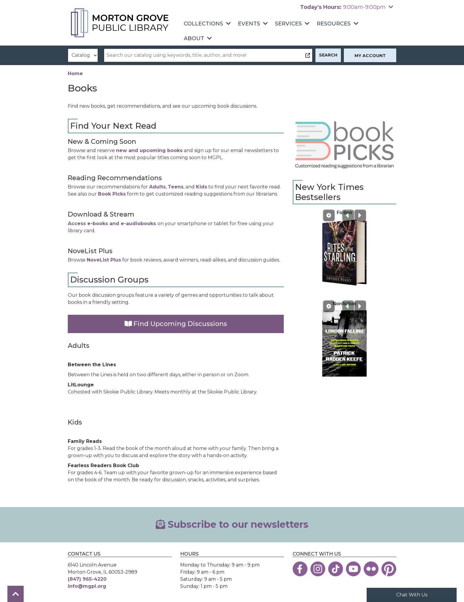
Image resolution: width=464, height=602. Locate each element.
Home (75, 73)
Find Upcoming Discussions (176, 324)
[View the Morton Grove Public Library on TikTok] (335, 568)
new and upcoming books (149, 150)
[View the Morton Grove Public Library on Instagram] (317, 568)
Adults (157, 187)
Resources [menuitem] (334, 23)
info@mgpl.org (87, 586)
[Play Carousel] (329, 215)
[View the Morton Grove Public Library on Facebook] (300, 568)
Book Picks (112, 194)
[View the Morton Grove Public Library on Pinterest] (388, 568)
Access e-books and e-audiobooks (112, 223)
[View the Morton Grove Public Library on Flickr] (371, 568)
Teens (175, 187)
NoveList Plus (104, 260)
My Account (370, 55)
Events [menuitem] (249, 23)
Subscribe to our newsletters (232, 524)
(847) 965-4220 (87, 579)
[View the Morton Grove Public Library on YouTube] (353, 568)
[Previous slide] (348, 215)
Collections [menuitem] (203, 23)
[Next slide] (360, 215)
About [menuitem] (194, 38)
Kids (201, 187)
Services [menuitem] (288, 23)
